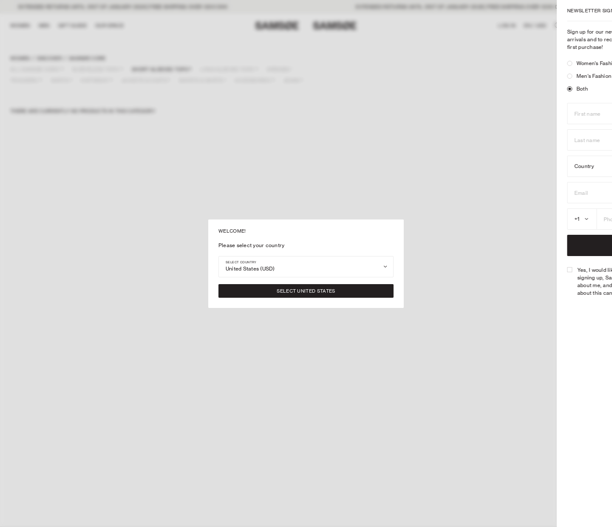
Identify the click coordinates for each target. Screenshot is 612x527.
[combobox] (306, 266)
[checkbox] (442, 269)
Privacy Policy (542, 293)
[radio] (442, 63)
